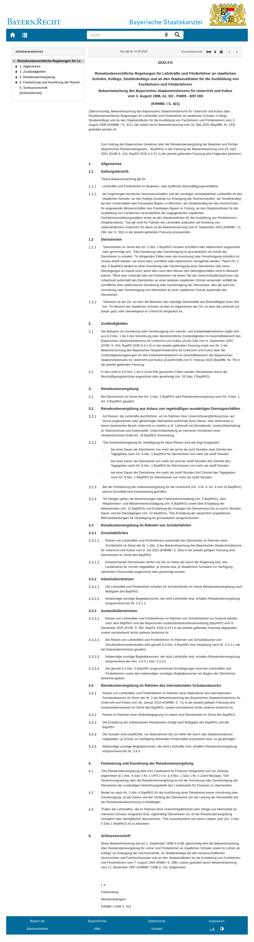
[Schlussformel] (31, 93)
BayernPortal (97, 921)
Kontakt (157, 929)
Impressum (216, 921)
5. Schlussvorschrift (33, 88)
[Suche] (124, 35)
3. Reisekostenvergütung (37, 77)
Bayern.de (37, 921)
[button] (14, 61)
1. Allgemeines (30, 66)
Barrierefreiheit (37, 929)
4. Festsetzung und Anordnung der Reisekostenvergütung (61, 82)
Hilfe (97, 929)
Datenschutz (157, 921)
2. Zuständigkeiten (33, 71)
